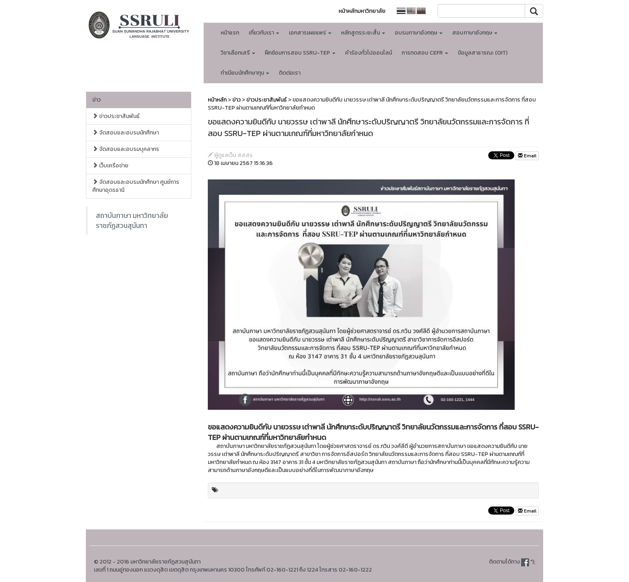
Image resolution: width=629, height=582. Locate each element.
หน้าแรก (230, 32)
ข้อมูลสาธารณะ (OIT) (482, 53)
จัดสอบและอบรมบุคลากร (125, 149)
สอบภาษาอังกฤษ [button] (474, 32)
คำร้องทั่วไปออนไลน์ (368, 53)
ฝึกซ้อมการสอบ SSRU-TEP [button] (300, 53)
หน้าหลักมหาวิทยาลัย (362, 11)
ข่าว (96, 100)
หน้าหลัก (217, 100)
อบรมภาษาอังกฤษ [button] (418, 32)
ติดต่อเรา (289, 73)
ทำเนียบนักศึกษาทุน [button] (245, 73)
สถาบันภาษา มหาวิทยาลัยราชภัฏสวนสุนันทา (132, 220)
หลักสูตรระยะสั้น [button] (363, 32)
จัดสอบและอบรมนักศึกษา (125, 132)
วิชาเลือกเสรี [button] (238, 53)
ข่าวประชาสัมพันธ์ (116, 116)
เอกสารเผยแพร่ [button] (310, 32)
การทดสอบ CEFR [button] (425, 53)
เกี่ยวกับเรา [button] (264, 32)
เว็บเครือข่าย (110, 165)
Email (527, 155)
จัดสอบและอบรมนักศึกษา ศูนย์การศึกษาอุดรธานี (135, 186)
